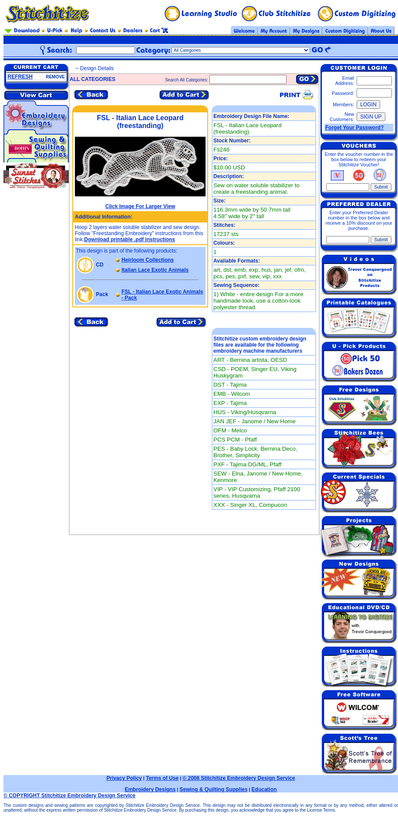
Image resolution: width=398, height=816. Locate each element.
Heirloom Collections (147, 260)
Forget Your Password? (354, 128)
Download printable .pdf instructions (129, 239)
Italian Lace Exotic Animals (155, 270)
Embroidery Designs (150, 789)
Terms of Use (162, 778)
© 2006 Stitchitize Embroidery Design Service (238, 778)
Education (264, 789)
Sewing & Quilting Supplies (213, 789)
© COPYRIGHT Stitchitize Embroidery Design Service (69, 795)
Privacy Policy (124, 778)
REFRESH (20, 77)
